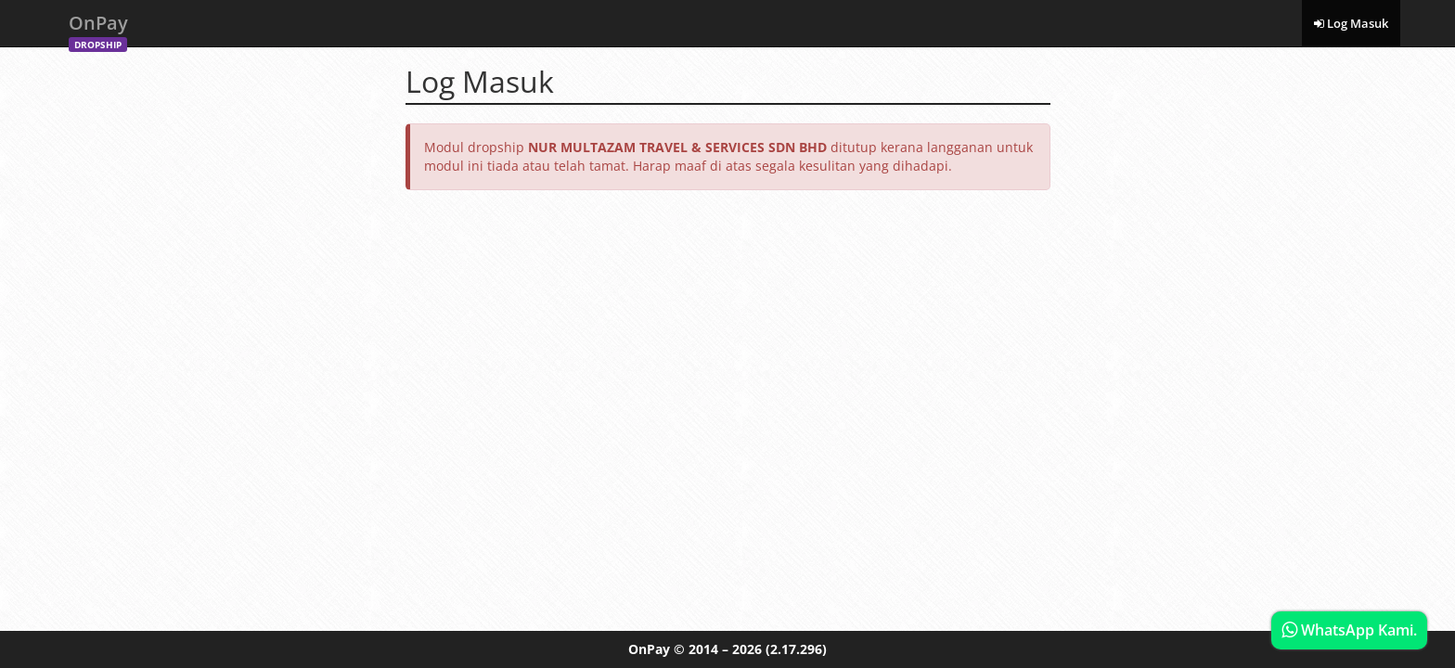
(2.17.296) (796, 649)
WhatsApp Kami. (1349, 630)
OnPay (98, 28)
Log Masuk (1351, 23)
